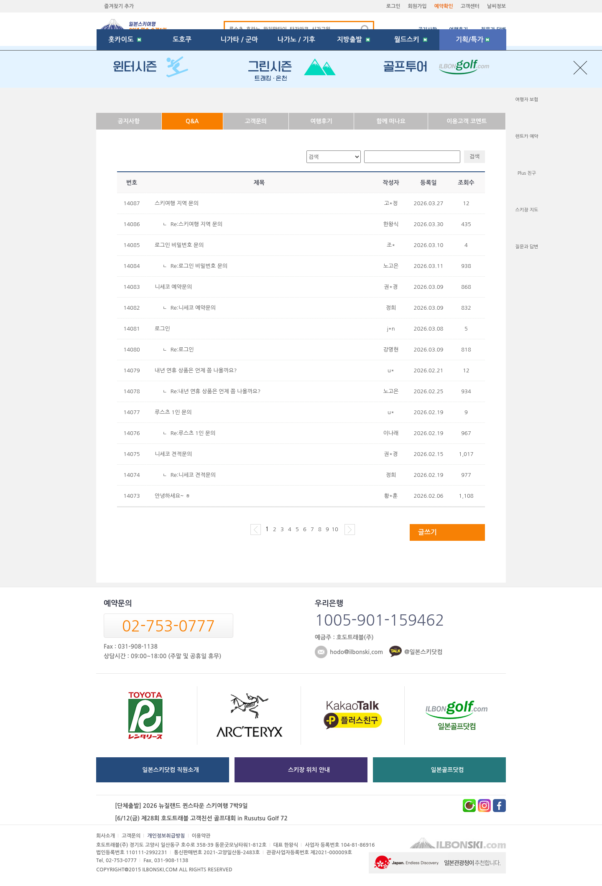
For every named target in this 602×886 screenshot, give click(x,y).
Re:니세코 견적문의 (193, 475)
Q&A (192, 121)
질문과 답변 (493, 29)
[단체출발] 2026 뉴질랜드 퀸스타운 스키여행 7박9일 (181, 806)
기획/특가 (473, 98)
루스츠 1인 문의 (173, 412)
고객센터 (470, 6)
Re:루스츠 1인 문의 (193, 433)
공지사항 (427, 29)
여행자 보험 (526, 99)
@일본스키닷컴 (423, 652)
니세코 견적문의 (173, 454)
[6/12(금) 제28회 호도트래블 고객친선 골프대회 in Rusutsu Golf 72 (201, 818)
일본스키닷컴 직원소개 (170, 770)
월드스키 (410, 98)
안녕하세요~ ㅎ (172, 496)
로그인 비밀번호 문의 (179, 245)
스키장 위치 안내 (309, 770)
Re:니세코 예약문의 (193, 308)
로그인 (393, 6)
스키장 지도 (526, 210)
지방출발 (353, 98)
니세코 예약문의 (173, 287)
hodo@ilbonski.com (356, 652)
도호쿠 (182, 98)
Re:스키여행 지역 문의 (196, 224)
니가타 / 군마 (239, 98)
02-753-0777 (168, 626)
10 (335, 529)
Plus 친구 (527, 173)
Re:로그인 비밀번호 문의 (199, 266)
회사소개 (105, 835)
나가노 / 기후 (296, 98)
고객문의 (256, 121)
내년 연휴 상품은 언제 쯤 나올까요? (196, 370)
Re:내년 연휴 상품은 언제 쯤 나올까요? (215, 391)
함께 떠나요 (391, 121)
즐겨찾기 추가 (119, 6)
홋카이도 (124, 98)
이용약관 (201, 835)
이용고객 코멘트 (466, 121)
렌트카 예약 (526, 136)
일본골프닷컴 (447, 770)
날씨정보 (496, 6)
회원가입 (417, 6)
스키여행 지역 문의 (177, 203)
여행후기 (458, 29)
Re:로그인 (182, 349)
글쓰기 (427, 532)
